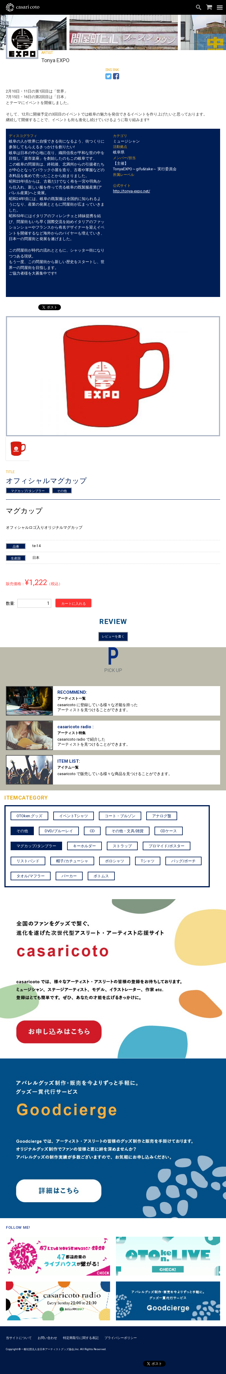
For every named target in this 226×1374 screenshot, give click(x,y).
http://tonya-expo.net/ (131, 191)
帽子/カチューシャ (72, 861)
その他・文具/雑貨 (128, 831)
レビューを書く (113, 636)
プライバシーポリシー (120, 1338)
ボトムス (101, 876)
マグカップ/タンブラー (28, 491)
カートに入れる (73, 604)
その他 (62, 491)
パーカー (69, 876)
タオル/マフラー (30, 876)
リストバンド (27, 861)
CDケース (168, 831)
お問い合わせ (47, 1338)
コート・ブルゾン (120, 816)
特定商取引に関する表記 (81, 1338)
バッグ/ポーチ (183, 861)
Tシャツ (147, 861)
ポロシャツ (114, 861)
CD (92, 831)
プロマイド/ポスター (167, 846)
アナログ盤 (161, 816)
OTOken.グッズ (29, 816)
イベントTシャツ (73, 816)
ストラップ (122, 846)
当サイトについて (19, 1338)
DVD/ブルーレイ (59, 831)
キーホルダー (84, 846)
